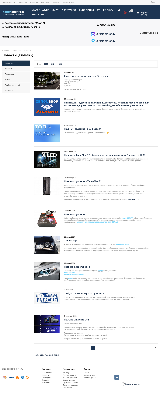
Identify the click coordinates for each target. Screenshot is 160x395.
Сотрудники (46, 378)
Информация (69, 369)
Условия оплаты (69, 375)
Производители (90, 378)
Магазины (46, 382)
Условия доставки (70, 378)
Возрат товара (69, 380)
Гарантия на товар (70, 382)
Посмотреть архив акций (47, 355)
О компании (47, 373)
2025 (46, 64)
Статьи (86, 373)
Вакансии (45, 380)
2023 (60, 64)
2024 (53, 64)
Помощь (88, 369)
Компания (46, 369)
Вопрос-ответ (89, 375)
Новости (45, 375)
